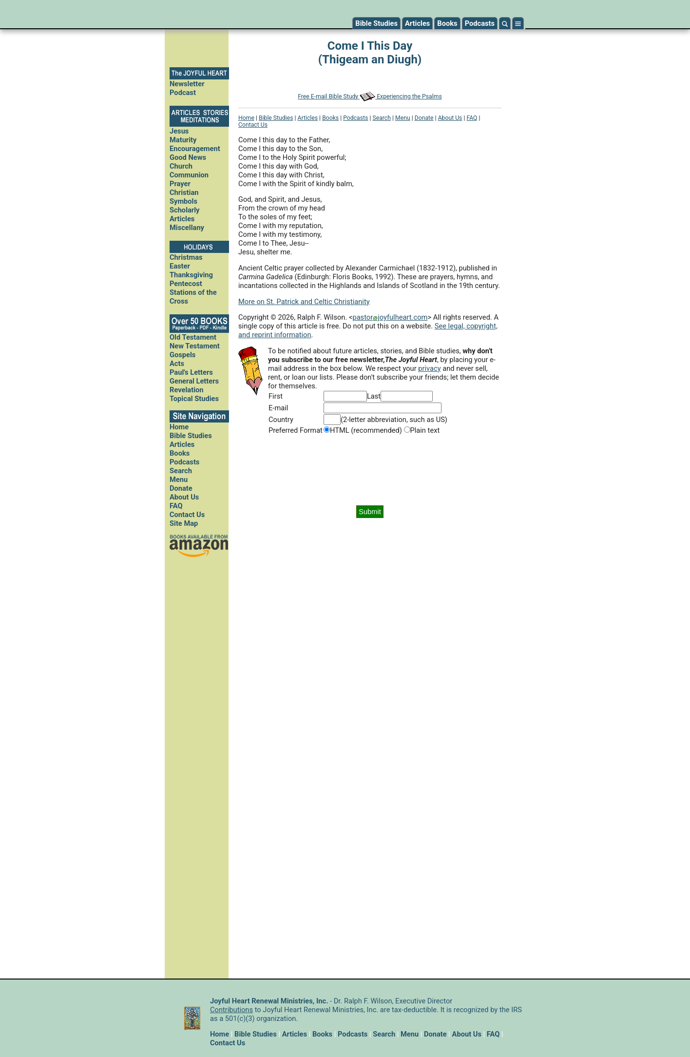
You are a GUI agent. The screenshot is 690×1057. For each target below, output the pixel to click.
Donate (181, 488)
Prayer (180, 183)
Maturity (183, 139)
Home (179, 427)
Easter (180, 266)
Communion (189, 175)
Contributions (231, 1009)
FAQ (176, 505)
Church (181, 166)
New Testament (195, 346)
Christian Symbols (184, 197)
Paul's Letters (191, 372)
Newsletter (187, 83)
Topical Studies (194, 398)
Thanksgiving (191, 274)
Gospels (182, 354)
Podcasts (480, 23)
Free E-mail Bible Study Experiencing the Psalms (370, 96)
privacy (429, 368)
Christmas (186, 257)
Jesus (179, 131)
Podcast (183, 92)
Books (447, 23)
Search (181, 470)
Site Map (184, 523)
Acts (177, 363)
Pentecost (186, 283)
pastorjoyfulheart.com (389, 317)
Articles (417, 23)
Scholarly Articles (185, 214)
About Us (184, 497)
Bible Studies (376, 23)
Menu (179, 479)
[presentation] (370, 470)
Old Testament (193, 337)
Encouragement (195, 148)
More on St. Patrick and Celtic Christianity (304, 301)
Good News (188, 157)
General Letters (194, 381)
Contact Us (187, 514)
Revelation (187, 389)
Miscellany (187, 227)
